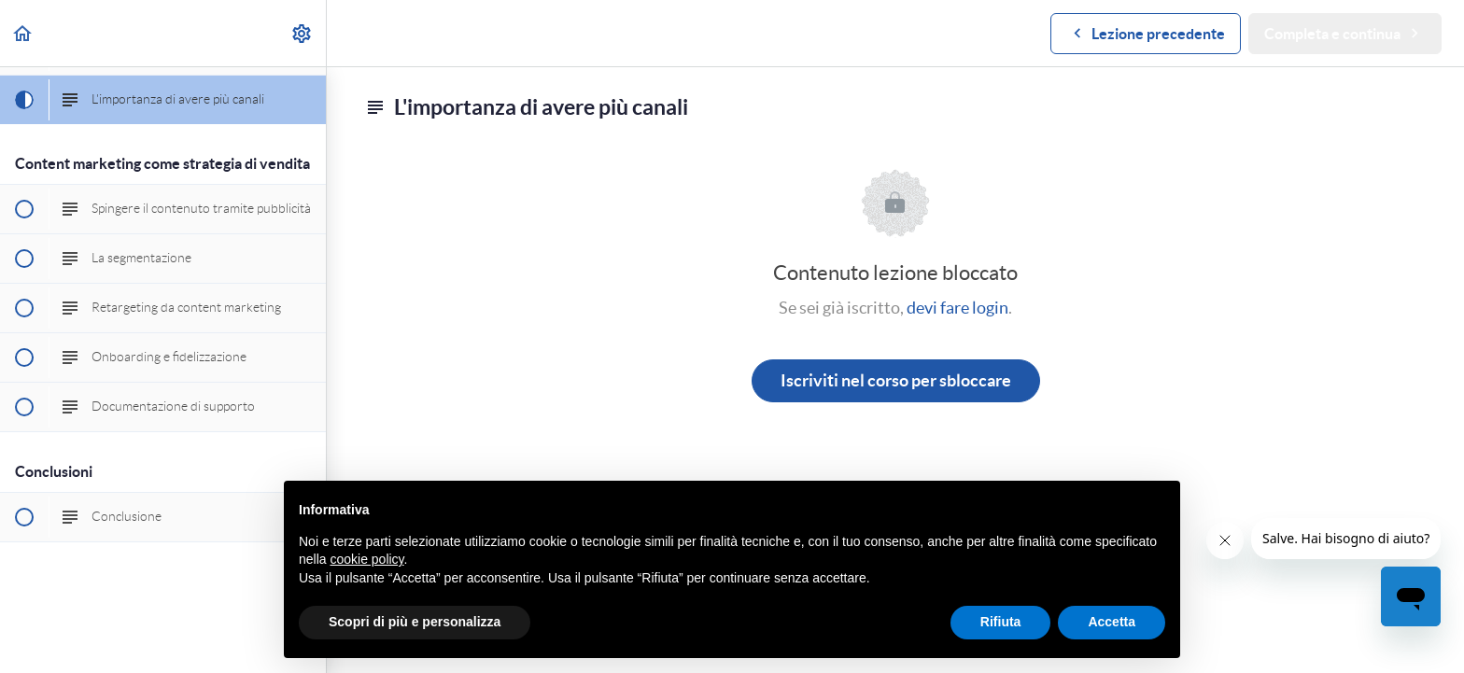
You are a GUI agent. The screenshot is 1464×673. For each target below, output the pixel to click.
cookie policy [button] (366, 559)
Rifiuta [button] (1000, 621)
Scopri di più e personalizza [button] (414, 621)
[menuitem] (302, 33)
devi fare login (957, 307)
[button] (23, 33)
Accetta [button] (1111, 621)
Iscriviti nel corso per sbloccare (896, 380)
